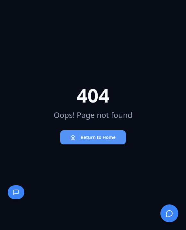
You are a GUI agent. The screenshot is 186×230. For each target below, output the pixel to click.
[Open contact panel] (16, 192)
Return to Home (93, 137)
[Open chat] (169, 213)
